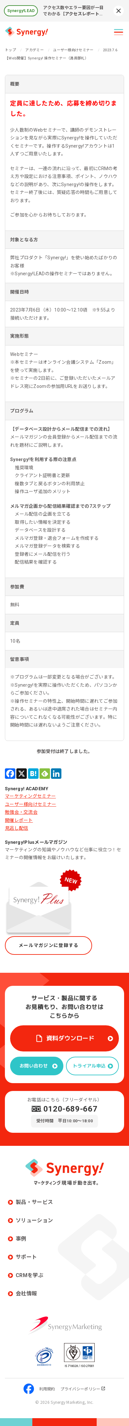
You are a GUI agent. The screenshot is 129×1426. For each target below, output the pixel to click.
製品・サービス (34, 1202)
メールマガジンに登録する (48, 945)
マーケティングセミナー (30, 796)
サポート (26, 1257)
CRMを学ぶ (29, 1275)
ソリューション (34, 1220)
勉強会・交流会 (21, 812)
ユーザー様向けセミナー (30, 804)
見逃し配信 (16, 828)
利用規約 (47, 1388)
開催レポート (19, 820)
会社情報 (26, 1293)
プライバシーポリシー (83, 1388)
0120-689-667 (70, 1109)
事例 (21, 1239)
